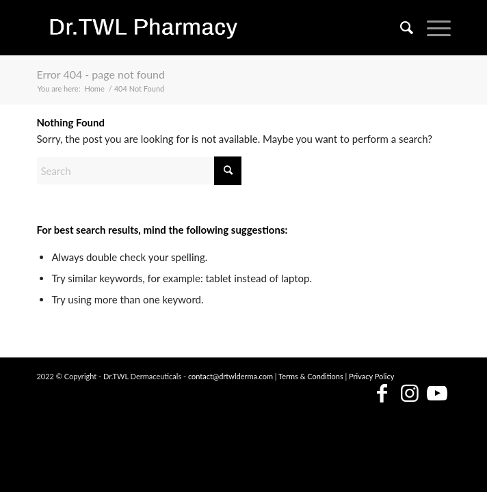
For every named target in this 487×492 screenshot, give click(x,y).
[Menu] (432, 27)
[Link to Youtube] (437, 394)
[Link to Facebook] (382, 394)
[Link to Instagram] (409, 394)
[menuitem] (399, 27)
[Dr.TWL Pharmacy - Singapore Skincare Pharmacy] (201, 27)
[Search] (399, 27)
